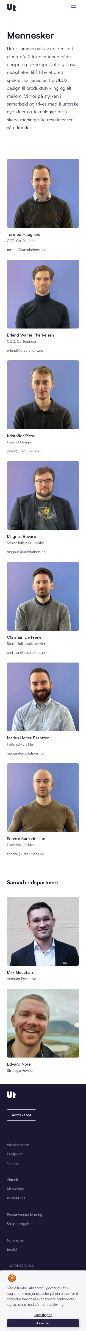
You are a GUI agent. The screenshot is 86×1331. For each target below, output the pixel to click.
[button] (43, 1315)
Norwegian (15, 1240)
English (12, 1249)
